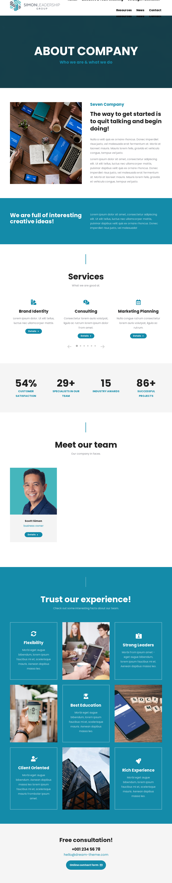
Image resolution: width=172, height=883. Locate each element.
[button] (77, 346)
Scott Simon (33, 521)
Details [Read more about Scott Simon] (33, 534)
